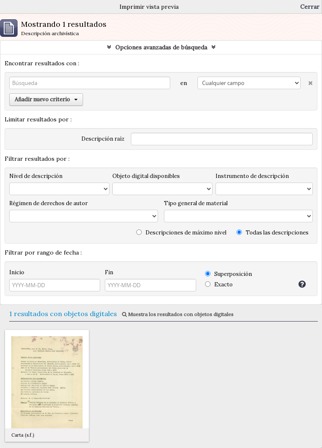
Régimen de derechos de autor (48, 203)
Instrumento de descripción (252, 176)
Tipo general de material (196, 203)
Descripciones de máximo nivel (181, 232)
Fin (109, 272)
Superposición (228, 274)
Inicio (16, 272)
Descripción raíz (103, 138)
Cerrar (309, 6)
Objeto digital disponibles (146, 176)
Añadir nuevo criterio (46, 99)
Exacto (219, 284)
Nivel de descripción (35, 176)
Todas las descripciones (272, 232)
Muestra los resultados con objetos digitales (178, 314)
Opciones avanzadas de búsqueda (161, 47)
